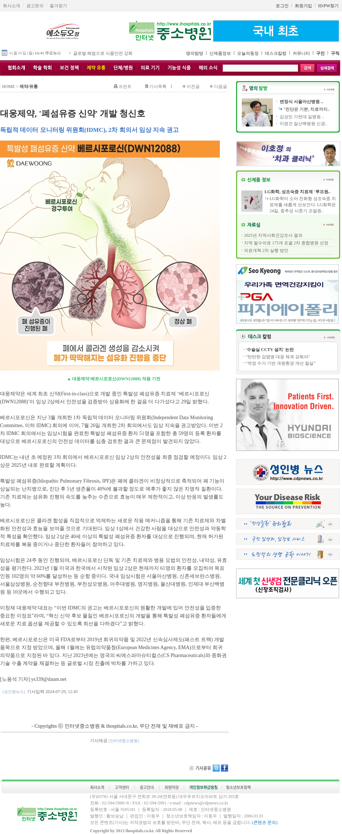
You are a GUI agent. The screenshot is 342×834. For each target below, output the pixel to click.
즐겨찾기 (58, 5)
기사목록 (157, 86)
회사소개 (11, 5)
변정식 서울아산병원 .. (301, 101)
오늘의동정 (248, 53)
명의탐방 (194, 53)
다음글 (220, 86)
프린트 (125, 86)
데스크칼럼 (276, 53)
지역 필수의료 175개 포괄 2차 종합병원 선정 (286, 242)
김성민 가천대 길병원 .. (301, 116)
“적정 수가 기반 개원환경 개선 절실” (281, 363)
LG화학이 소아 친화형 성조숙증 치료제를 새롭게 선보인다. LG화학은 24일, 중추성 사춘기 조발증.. (303, 204)
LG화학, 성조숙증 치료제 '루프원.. (297, 191)
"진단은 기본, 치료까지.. (307, 109)
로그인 (282, 5)
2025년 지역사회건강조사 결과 (273, 235)
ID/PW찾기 (328, 5)
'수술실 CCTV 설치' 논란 (270, 349)
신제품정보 (220, 53)
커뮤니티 (301, 53)
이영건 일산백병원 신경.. (303, 123)
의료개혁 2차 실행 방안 (266, 250)
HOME (8, 86)
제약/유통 (28, 86)
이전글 (193, 86)
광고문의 (35, 5)
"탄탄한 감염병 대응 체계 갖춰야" (278, 356)
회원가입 (303, 5)
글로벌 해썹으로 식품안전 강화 (103, 53)
